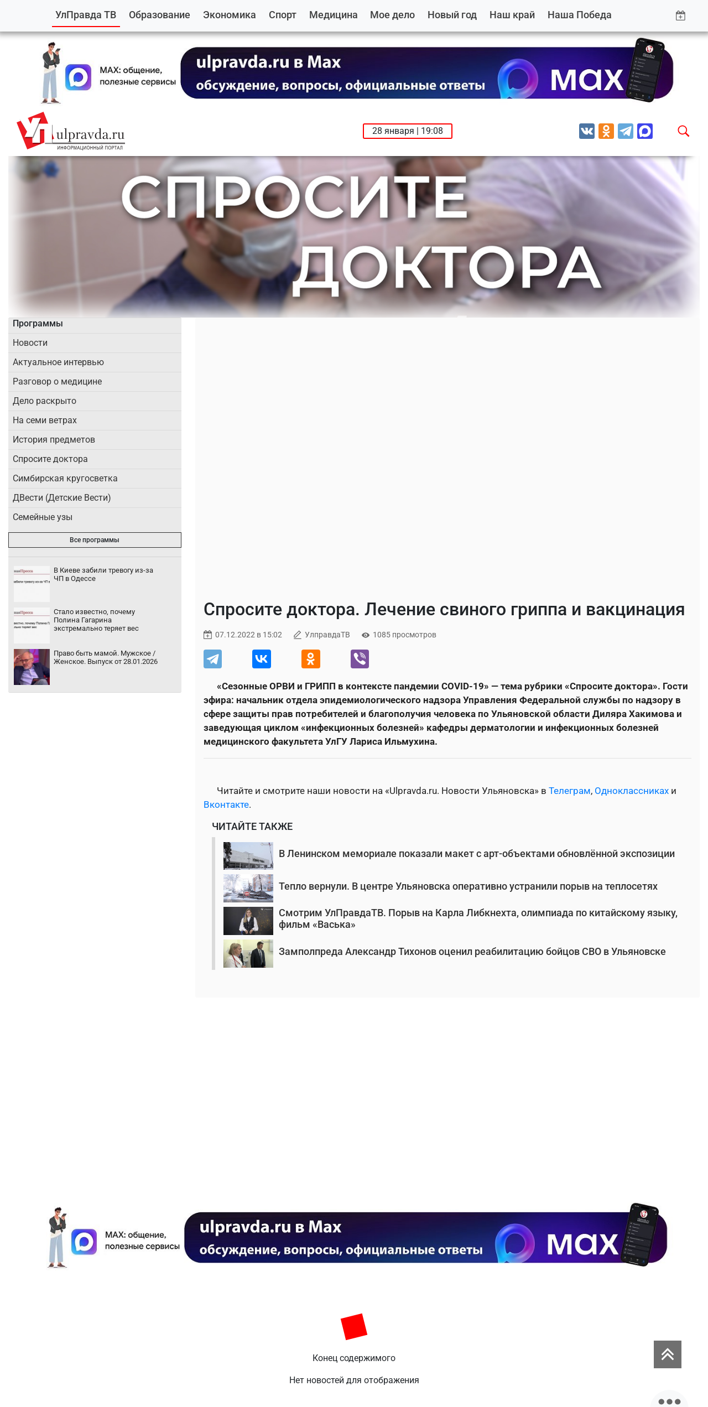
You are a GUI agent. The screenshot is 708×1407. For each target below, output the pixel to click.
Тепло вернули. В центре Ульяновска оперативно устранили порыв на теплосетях (468, 886)
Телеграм (570, 790)
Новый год (452, 14)
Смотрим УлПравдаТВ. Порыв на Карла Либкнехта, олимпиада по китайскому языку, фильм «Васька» (478, 919)
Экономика (229, 14)
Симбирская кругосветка (65, 478)
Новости (30, 343)
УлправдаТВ (327, 635)
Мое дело (392, 14)
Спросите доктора (50, 459)
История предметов (54, 439)
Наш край (512, 14)
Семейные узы (42, 517)
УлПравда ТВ (85, 14)
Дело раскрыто (44, 401)
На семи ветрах (45, 420)
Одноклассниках (632, 790)
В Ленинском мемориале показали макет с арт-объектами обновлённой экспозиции (477, 853)
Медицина (333, 14)
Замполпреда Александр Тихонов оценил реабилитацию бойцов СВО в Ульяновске (472, 951)
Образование (159, 14)
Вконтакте (226, 804)
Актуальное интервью (58, 362)
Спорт (282, 14)
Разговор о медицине (57, 381)
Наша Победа (580, 14)
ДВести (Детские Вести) (62, 497)
